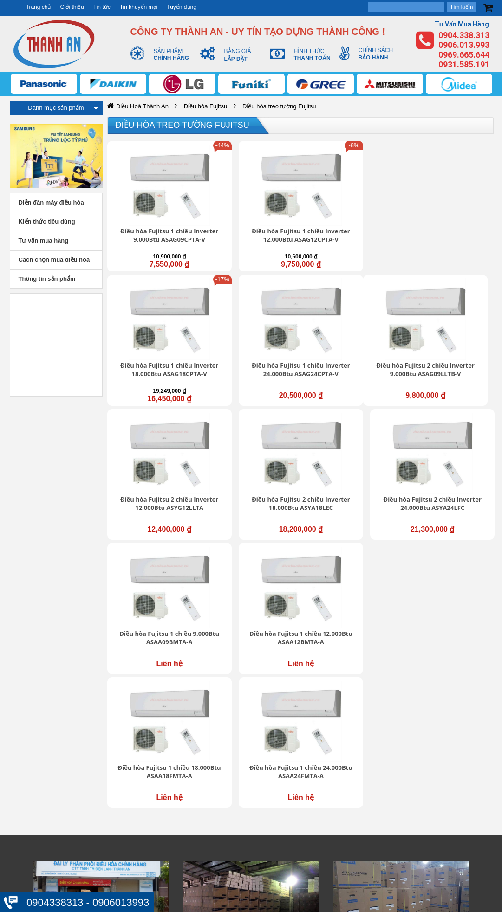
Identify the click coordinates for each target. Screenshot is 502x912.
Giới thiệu (72, 7)
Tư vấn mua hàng (44, 240)
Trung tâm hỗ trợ (224, 753)
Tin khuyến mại (139, 7)
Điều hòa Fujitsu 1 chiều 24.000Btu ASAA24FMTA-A (447, 431)
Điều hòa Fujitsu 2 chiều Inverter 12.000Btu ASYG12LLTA (251, 325)
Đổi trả (359, 773)
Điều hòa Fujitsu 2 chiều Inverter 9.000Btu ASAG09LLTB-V (152, 325)
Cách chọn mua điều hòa (54, 259)
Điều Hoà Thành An (142, 106)
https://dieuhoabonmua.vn (75, 688)
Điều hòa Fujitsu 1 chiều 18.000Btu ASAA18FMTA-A (349, 431)
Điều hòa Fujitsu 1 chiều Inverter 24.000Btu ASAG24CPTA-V (447, 215)
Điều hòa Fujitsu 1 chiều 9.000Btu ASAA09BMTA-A (152, 431)
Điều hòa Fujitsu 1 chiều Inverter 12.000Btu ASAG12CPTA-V (251, 215)
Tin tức (102, 7)
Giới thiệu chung (224, 743)
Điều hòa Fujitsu (206, 106)
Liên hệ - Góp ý (222, 772)
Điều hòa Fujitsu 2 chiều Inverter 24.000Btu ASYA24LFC (447, 325)
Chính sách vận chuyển (384, 744)
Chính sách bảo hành (381, 754)
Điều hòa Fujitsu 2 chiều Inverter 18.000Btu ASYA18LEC (349, 325)
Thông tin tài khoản (378, 735)
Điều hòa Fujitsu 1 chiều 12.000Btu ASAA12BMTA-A (250, 431)
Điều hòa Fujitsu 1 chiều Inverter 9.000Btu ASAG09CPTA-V (152, 215)
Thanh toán (366, 782)
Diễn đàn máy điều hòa (51, 202)
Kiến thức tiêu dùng (47, 221)
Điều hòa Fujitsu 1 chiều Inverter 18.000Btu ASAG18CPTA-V (349, 215)
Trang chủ (38, 7)
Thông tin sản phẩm (47, 278)
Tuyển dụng (181, 7)
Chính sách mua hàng (382, 763)
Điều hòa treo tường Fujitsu (182, 125)
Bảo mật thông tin (376, 725)
